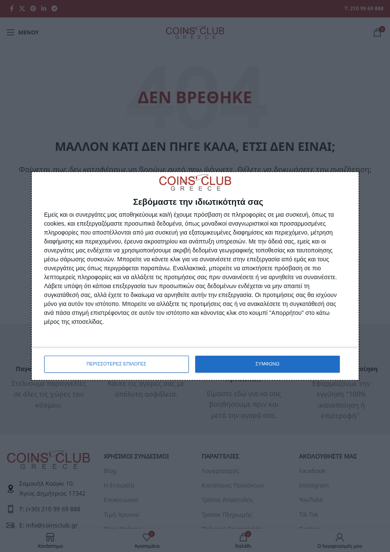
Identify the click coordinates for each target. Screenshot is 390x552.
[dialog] (195, 276)
